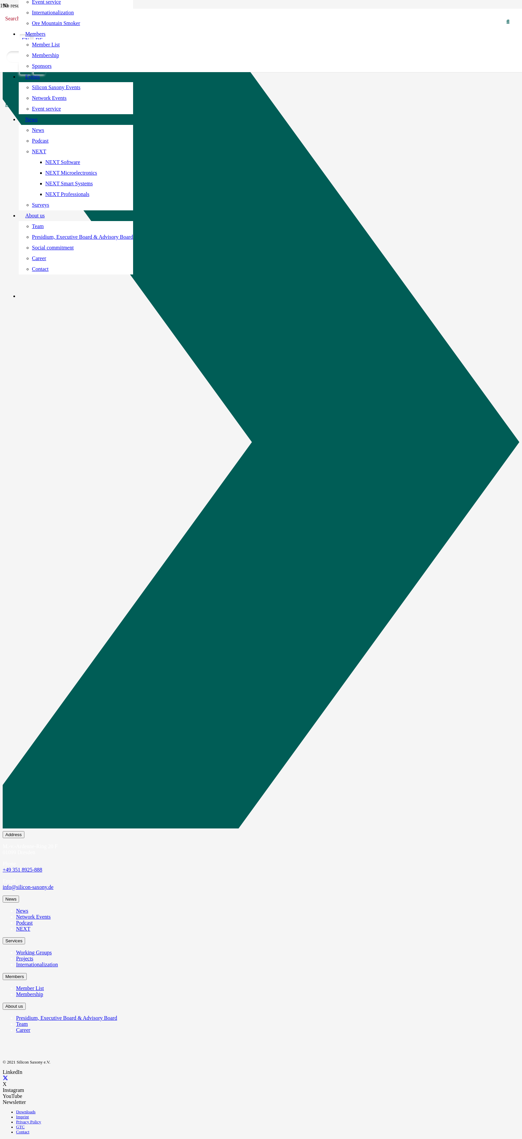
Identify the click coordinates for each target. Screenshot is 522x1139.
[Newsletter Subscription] (261, 443)
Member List (30, 988)
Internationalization (37, 964)
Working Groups (34, 952)
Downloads (25, 1112)
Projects (24, 958)
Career (23, 1030)
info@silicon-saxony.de (28, 887)
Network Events (33, 917)
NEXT (23, 929)
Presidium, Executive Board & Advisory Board (66, 1018)
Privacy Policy (28, 1122)
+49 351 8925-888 (22, 870)
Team (22, 1024)
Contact (22, 1132)
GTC (20, 1127)
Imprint (22, 1117)
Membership (29, 994)
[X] (5, 1078)
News (22, 911)
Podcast (24, 923)
